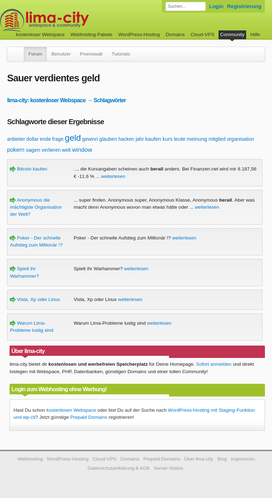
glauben (108, 139)
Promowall (91, 54)
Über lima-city (198, 459)
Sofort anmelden (214, 364)
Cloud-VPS (202, 34)
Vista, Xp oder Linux (35, 299)
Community (232, 34)
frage (57, 139)
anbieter (16, 139)
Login (216, 6)
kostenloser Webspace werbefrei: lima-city (71, 20)
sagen (33, 150)
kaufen (153, 139)
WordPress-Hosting (139, 34)
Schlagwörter (110, 100)
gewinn (90, 139)
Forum (35, 54)
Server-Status (168, 468)
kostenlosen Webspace (71, 410)
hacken (126, 139)
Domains (175, 34)
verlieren (51, 150)
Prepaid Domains (88, 417)
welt (66, 150)
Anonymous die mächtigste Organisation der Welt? (36, 207)
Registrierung (244, 6)
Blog (222, 459)
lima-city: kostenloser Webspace (46, 100)
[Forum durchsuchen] (185, 6)
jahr (140, 139)
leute (180, 139)
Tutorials (121, 54)
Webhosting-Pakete (91, 34)
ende (45, 139)
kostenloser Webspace (40, 34)
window (82, 149)
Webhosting (30, 459)
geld (73, 138)
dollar (32, 139)
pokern (15, 150)
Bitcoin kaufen (28, 169)
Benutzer (60, 54)
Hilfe (255, 34)
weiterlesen (113, 176)
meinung (197, 139)
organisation (240, 139)
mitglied (217, 139)
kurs (167, 139)
